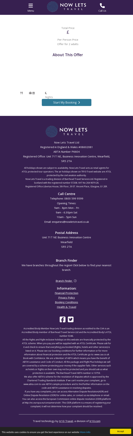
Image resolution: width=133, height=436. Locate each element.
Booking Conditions (66, 302)
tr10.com (94, 421)
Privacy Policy (66, 297)
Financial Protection (66, 293)
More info (85, 432)
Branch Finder (66, 280)
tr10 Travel (66, 421)
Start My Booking (66, 102)
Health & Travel (66, 307)
